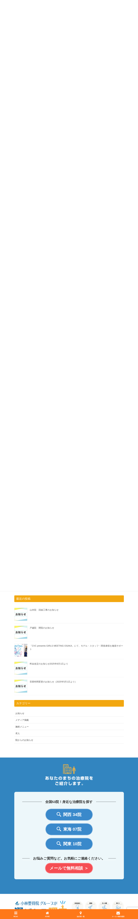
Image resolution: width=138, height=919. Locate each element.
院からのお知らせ (24, 740)
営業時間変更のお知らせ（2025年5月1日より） (53, 681)
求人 (17, 733)
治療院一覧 (81, 914)
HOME (47, 914)
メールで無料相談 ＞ (69, 868)
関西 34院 (69, 814)
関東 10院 (69, 844)
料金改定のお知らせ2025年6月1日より (49, 663)
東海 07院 (69, 829)
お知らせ (19, 713)
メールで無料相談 (118, 914)
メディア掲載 (22, 720)
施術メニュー (22, 726)
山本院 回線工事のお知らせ (44, 610)
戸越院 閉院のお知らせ (42, 628)
